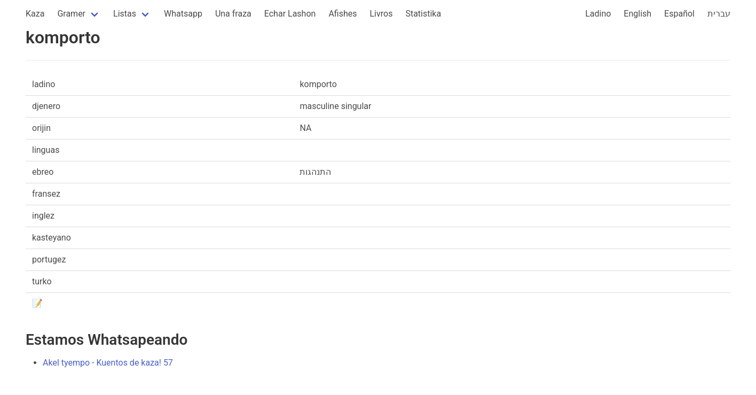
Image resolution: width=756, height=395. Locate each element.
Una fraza (233, 14)
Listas (124, 14)
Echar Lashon (290, 14)
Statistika (423, 14)
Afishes (342, 14)
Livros (381, 14)
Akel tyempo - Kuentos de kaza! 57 (108, 363)
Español (679, 14)
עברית (718, 14)
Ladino (598, 14)
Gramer (71, 14)
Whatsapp (183, 14)
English (637, 14)
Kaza (35, 14)
